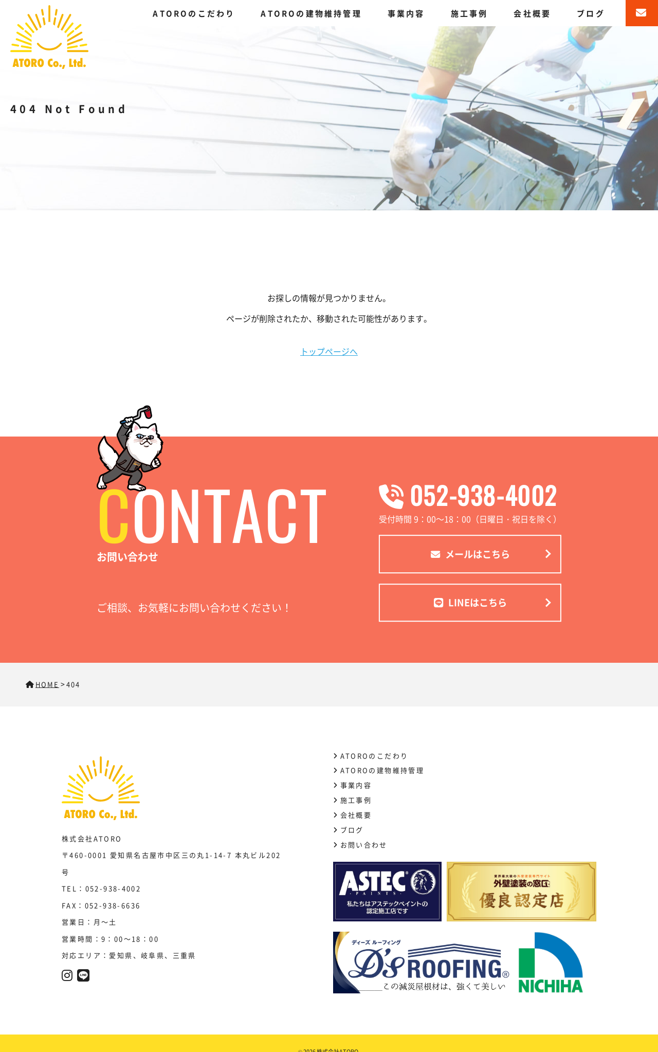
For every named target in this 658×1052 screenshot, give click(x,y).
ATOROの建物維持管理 (311, 13)
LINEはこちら (470, 602)
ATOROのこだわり (194, 13)
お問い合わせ (364, 844)
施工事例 (469, 13)
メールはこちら (470, 553)
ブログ (591, 13)
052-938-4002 (470, 494)
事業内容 (406, 13)
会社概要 (532, 13)
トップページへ (329, 351)
